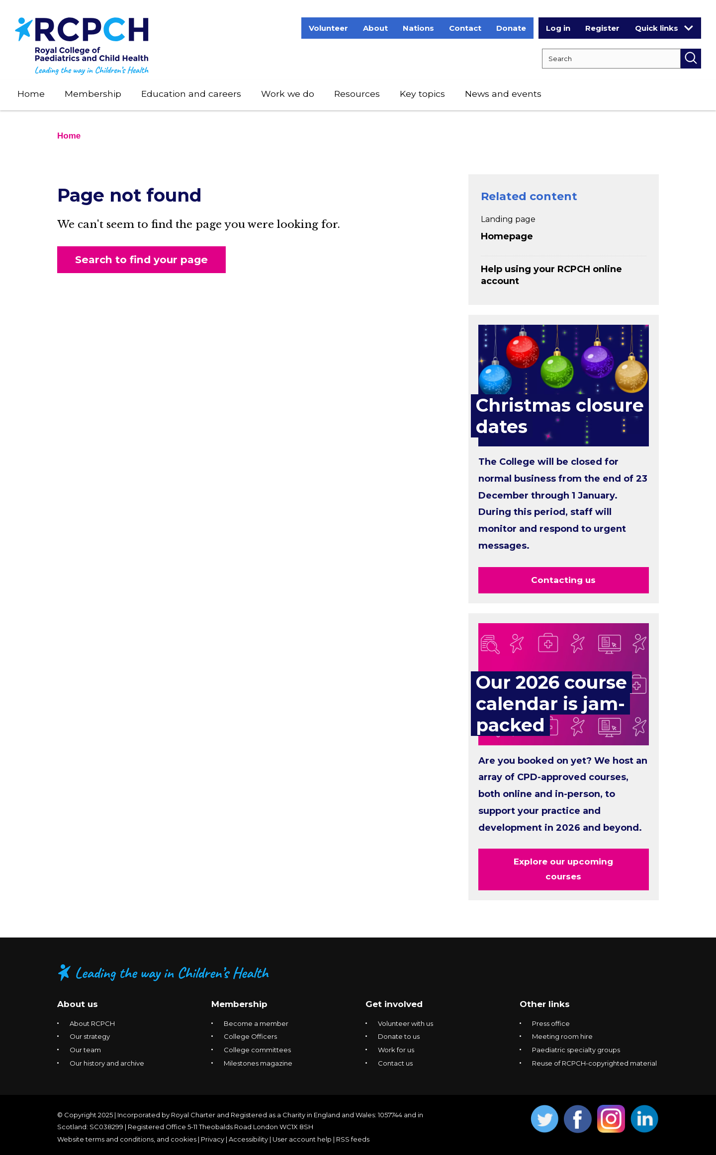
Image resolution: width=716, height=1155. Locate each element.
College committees (257, 1050)
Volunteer (328, 28)
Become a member (256, 1023)
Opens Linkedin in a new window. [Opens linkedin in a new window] (644, 1119)
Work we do (287, 93)
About (375, 28)
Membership (93, 93)
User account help (302, 1139)
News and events (503, 93)
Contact (465, 28)
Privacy (212, 1139)
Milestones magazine (258, 1063)
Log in (558, 28)
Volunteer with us (405, 1023)
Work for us (396, 1050)
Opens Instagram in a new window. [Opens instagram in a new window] (611, 1119)
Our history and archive (107, 1063)
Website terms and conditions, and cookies (126, 1139)
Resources (357, 93)
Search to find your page (141, 259)
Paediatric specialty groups (576, 1050)
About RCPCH (92, 1023)
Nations (418, 28)
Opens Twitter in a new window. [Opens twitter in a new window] (545, 1119)
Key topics (422, 93)
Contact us (395, 1063)
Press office (551, 1023)
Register (602, 28)
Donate (511, 28)
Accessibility (248, 1139)
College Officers (250, 1036)
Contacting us (563, 580)
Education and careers (191, 93)
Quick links (664, 27)
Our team (85, 1050)
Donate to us (399, 1036)
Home (31, 93)
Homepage (507, 236)
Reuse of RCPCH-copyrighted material (594, 1063)
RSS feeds (352, 1139)
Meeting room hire (562, 1036)
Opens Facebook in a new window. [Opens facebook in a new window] (578, 1119)
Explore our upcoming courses (563, 869)
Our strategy (90, 1036)
